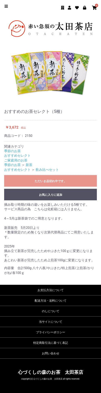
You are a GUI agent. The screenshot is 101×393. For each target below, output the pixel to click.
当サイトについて (50, 321)
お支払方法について (51, 290)
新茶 (29, 165)
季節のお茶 (12, 151)
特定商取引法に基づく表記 (50, 342)
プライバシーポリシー (50, 332)
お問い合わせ (50, 353)
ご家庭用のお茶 (15, 160)
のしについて (50, 311)
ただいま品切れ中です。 (51, 181)
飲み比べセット (47, 170)
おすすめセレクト (17, 156)
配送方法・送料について (51, 300)
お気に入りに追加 (50, 194)
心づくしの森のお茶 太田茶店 (50, 372)
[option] (50, 73)
